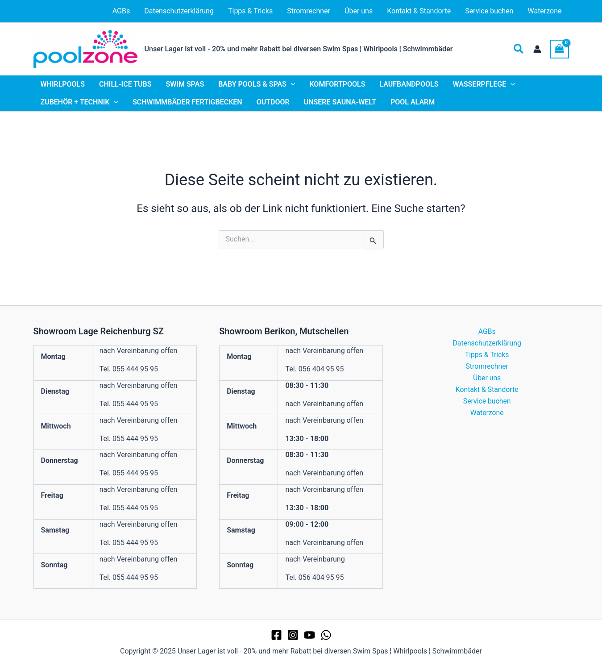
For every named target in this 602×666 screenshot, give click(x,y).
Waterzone (487, 414)
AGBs (486, 331)
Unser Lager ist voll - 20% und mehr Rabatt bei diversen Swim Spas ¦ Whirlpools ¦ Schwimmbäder (299, 49)
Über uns (487, 378)
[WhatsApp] (326, 635)
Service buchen (487, 402)
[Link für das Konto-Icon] (537, 49)
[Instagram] (293, 635)
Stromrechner (487, 366)
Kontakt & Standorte (487, 390)
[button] (519, 49)
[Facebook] (276, 635)
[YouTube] (309, 635)
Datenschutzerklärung (487, 343)
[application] (290, 84)
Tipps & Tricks (487, 355)
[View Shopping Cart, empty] (559, 49)
